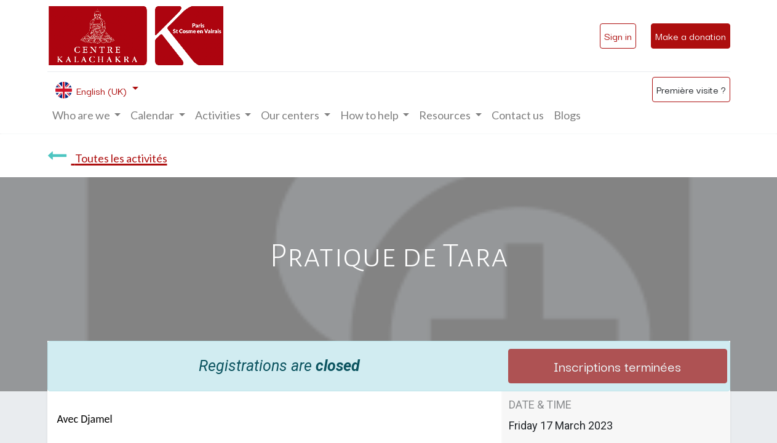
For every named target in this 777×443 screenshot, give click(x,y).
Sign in (618, 35)
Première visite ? (691, 89)
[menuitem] (518, 115)
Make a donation (690, 35)
